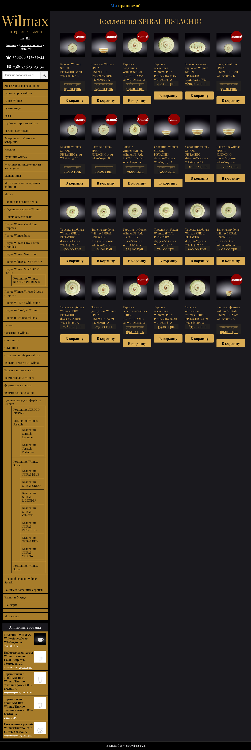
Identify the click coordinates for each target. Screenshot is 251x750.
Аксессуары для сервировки (22, 85)
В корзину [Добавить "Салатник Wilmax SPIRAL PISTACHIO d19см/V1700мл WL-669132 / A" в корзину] (231, 178)
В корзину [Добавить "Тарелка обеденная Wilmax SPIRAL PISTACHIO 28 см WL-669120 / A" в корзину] (199, 338)
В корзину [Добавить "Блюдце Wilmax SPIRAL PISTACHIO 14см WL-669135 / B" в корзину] (74, 183)
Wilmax (25, 20)
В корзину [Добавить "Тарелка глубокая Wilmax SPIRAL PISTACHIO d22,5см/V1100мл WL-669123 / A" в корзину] (106, 260)
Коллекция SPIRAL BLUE (30, 472)
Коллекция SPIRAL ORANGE (29, 511)
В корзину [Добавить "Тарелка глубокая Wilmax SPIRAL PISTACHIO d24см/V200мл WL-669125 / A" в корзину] (137, 260)
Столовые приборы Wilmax (22, 355)
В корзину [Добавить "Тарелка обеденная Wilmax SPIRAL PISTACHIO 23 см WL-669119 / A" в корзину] (168, 95)
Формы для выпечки (18, 385)
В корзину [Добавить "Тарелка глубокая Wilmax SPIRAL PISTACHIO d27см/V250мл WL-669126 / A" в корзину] (231, 260)
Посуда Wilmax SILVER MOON (23, 261)
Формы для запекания (19, 393)
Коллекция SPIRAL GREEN (31, 483)
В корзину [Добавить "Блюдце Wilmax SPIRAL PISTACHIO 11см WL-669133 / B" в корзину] (231, 100)
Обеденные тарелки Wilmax (22, 209)
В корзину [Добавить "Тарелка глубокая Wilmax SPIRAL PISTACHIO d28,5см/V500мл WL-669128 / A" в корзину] (74, 338)
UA (22, 38)
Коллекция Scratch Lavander (29, 433)
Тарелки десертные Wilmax (22, 363)
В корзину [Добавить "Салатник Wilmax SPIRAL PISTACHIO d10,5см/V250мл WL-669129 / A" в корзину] (168, 183)
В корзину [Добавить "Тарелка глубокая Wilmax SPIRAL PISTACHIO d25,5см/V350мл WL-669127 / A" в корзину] (199, 260)
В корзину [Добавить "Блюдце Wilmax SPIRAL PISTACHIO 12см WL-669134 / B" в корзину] (74, 100)
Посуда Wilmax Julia (17, 235)
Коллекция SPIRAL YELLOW (29, 552)
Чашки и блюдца (15, 597)
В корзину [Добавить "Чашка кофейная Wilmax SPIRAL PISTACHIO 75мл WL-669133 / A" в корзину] (231, 343)
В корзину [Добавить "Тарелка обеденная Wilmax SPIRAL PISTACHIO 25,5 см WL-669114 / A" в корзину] (137, 100)
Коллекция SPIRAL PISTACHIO (29, 526)
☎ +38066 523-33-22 (25, 57)
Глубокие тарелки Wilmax (21, 123)
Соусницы (11, 348)
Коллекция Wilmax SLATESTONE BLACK (26, 280)
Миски (8, 194)
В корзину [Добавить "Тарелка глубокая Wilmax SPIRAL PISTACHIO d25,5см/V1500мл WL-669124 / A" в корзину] (168, 260)
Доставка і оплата (30, 45)
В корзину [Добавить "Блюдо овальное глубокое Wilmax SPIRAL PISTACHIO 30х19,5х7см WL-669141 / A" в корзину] (199, 95)
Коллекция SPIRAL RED (30, 539)
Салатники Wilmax (16, 332)
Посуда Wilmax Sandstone (20, 254)
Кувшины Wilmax (15, 157)
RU (28, 38)
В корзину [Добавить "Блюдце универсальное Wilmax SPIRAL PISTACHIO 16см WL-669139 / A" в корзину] (137, 183)
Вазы (7, 115)
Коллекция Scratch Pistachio (29, 448)
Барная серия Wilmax (18, 93)
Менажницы (12, 175)
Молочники (11, 616)
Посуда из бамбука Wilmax (21, 310)
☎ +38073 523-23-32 (25, 66)
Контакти (25, 49)
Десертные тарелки (17, 131)
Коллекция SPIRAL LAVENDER (29, 496)
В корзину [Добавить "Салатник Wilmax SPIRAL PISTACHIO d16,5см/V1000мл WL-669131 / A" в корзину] (199, 178)
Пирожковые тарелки (18, 217)
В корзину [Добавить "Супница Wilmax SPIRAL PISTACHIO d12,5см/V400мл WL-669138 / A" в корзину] (106, 100)
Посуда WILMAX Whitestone (22, 302)
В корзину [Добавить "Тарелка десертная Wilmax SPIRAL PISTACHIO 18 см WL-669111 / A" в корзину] (106, 338)
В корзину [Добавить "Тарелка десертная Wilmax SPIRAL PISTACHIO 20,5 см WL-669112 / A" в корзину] (137, 343)
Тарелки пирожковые (18, 370)
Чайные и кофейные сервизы (23, 590)
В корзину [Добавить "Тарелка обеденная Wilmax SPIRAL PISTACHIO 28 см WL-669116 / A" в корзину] (168, 338)
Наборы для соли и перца (21, 202)
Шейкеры (10, 605)
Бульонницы (12, 108)
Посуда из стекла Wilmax (20, 317)
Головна (11, 45)
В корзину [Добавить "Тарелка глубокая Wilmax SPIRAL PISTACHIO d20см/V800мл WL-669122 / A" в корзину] (74, 260)
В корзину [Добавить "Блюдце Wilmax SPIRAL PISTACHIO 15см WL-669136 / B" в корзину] (106, 183)
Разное (8, 325)
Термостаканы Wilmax (19, 378)
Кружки (9, 149)
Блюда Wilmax (13, 100)
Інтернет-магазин (25, 31)
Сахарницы (11, 340)
